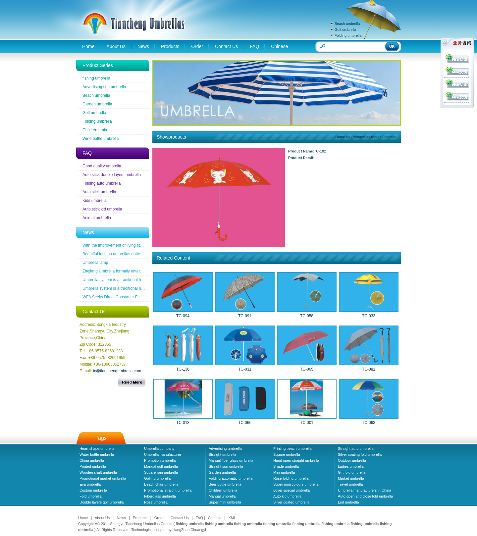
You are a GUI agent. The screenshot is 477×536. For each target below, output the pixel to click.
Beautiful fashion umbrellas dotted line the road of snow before (137, 254)
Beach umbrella (347, 24)
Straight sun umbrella (226, 466)
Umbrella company (159, 448)
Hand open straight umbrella (296, 460)
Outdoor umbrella (352, 460)
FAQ (254, 46)
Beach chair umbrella (161, 484)
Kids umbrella (94, 200)
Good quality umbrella (101, 166)
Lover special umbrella (291, 490)
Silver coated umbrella (291, 502)
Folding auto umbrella (101, 183)
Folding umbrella (348, 35)
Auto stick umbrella (99, 192)
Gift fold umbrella (351, 472)
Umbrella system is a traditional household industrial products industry (144, 279)
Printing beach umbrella (292, 448)
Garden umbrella (97, 104)
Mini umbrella (284, 472)
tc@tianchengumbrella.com (117, 371)
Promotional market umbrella (103, 478)
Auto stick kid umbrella (102, 209)
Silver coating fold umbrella (360, 454)
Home (88, 46)
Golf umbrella (345, 29)
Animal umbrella (96, 217)
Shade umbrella (286, 466)
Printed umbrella (93, 466)
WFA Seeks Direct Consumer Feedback (117, 297)
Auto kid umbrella (287, 496)
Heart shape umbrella (97, 448)
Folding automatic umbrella (230, 478)
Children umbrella (98, 130)
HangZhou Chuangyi (189, 530)
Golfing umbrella (157, 478)
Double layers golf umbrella (102, 502)
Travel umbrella (350, 484)
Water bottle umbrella (97, 454)
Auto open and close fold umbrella (365, 496)
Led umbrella (348, 502)
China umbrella (92, 460)
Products (170, 46)
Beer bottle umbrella (225, 484)
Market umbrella (351, 478)
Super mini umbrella (225, 502)
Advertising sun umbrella (104, 87)
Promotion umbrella (160, 460)
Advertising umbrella (225, 448)
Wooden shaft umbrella (98, 472)
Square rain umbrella (161, 472)
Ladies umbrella (351, 466)
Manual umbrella (222, 496)
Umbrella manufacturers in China (364, 490)
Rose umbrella (156, 502)
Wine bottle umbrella (100, 138)
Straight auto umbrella (356, 448)
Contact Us (226, 46)
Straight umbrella (222, 454)
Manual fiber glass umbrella (231, 460)
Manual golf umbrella (161, 466)
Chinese (279, 46)
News (143, 46)
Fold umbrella (91, 496)
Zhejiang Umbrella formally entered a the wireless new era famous (140, 271)
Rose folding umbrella (290, 478)
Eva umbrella (90, 484)
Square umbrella (286, 454)
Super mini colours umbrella (295, 484)
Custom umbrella (93, 490)
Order (197, 46)
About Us (116, 46)
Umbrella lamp (95, 262)
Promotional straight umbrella (167, 490)
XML (232, 518)
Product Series (97, 65)
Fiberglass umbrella (160, 496)
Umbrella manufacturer (162, 454)
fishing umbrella (96, 78)
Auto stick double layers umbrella (111, 174)
